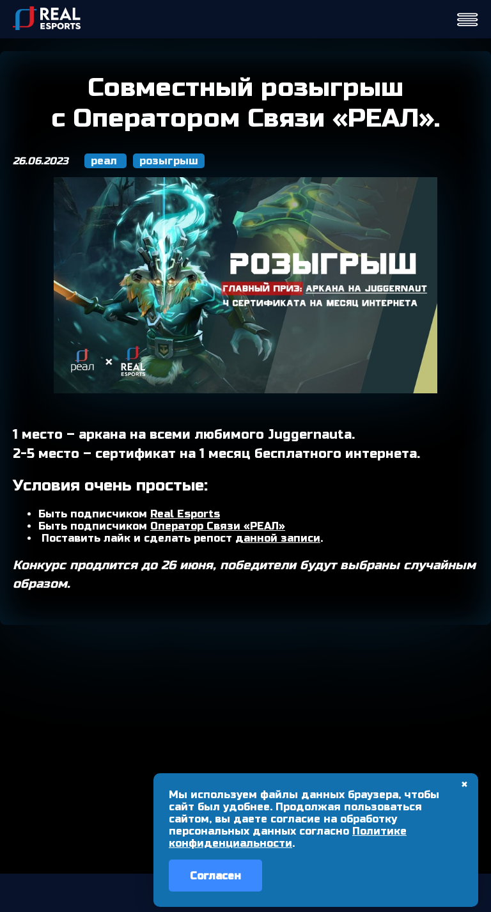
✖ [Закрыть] (464, 785)
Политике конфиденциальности (288, 837)
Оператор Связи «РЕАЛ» (217, 526)
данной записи (277, 538)
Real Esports (185, 514)
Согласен (215, 876)
